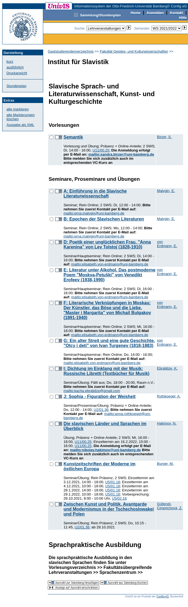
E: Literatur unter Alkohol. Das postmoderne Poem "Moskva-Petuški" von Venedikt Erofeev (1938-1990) (109, 275)
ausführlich (15, 67)
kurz (10, 61)
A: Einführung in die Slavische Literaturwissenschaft (95, 193)
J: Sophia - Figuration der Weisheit (99, 396)
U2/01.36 (101, 410)
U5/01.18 (112, 482)
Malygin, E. (166, 191)
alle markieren (18, 109)
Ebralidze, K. (167, 368)
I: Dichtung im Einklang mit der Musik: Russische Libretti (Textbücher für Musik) (106, 371)
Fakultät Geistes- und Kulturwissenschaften (134, 51)
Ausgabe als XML (20, 125)
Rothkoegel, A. (169, 396)
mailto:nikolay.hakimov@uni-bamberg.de (105, 450)
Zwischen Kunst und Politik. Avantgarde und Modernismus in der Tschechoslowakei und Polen (108, 509)
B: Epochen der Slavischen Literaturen (103, 219)
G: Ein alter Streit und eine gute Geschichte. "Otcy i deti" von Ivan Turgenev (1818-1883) (109, 343)
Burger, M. (165, 464)
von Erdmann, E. (167, 244)
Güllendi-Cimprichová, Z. (169, 506)
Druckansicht (17, 73)
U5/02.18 (119, 498)
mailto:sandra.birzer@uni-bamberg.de (121, 154)
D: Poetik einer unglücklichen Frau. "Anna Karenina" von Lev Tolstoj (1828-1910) (107, 244)
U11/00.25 (100, 150)
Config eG (163, 596)
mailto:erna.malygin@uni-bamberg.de (93, 213)
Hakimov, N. (167, 423)
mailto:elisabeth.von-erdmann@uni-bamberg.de (109, 264)
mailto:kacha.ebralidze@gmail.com (91, 391)
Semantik (73, 137)
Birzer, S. (164, 137)
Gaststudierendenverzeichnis (71, 51)
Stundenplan (17, 86)
